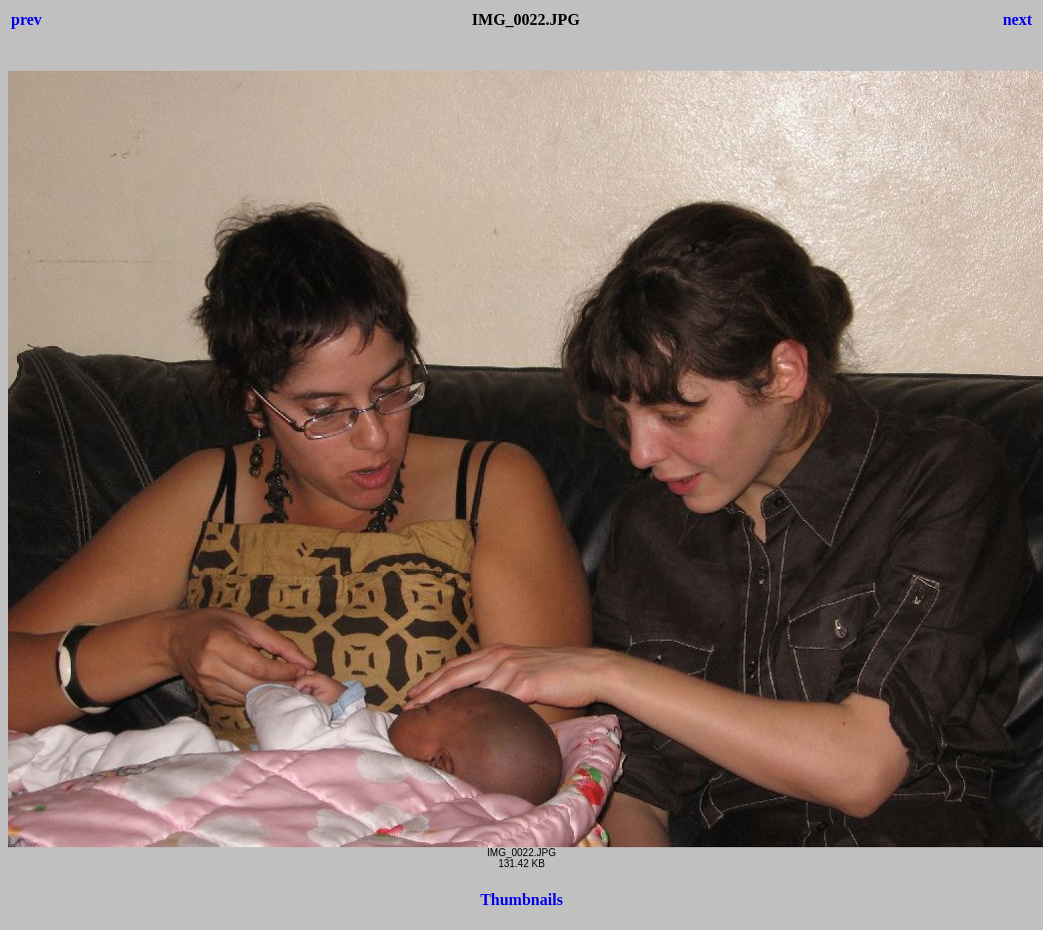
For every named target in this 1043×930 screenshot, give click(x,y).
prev (26, 19)
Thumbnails (521, 899)
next (1017, 19)
